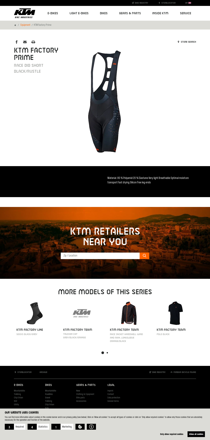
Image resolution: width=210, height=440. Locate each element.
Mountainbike (19, 391)
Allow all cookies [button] (196, 434)
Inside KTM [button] (160, 13)
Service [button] (185, 13)
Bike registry (140, 2)
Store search (186, 42)
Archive (41, 372)
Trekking (17, 394)
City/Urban (18, 398)
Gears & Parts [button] (130, 13)
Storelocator (167, 2)
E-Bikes (18, 385)
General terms (113, 401)
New (78, 391)
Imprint (110, 391)
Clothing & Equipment (85, 394)
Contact (110, 394)
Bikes (48, 385)
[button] (15, 427)
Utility (16, 404)
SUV (15, 401)
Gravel (47, 398)
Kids (47, 408)
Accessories (81, 401)
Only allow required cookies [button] (170, 434)
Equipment (25, 25)
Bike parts (80, 398)
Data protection (113, 398)
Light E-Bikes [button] (79, 13)
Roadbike (49, 394)
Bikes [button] (104, 13)
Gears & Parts (85, 385)
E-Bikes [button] (53, 13)
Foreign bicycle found (183, 372)
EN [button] (188, 2)
